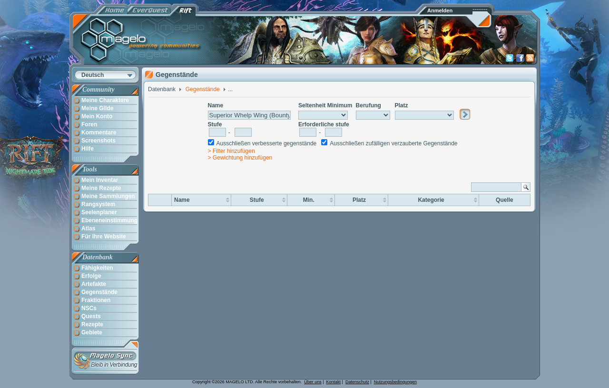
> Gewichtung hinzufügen (240, 157)
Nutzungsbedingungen (395, 381)
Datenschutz (357, 381)
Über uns (313, 381)
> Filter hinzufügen (231, 151)
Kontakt (333, 381)
